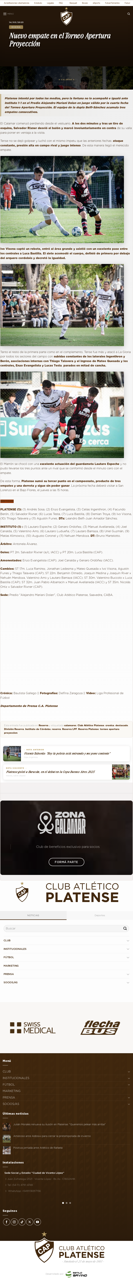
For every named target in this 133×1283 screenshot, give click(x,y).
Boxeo (85, 3)
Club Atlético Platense (91, 725)
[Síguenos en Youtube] (37, 1221)
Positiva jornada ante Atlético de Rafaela (38, 1147)
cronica (109, 725)
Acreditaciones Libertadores (16, 3)
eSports (96, 3)
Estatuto (38, 3)
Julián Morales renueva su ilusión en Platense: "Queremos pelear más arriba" (59, 1124)
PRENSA (9, 974)
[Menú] (8, 14)
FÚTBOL (9, 957)
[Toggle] (127, 940)
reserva (56, 729)
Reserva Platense (88, 729)
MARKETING (11, 965)
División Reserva (14, 729)
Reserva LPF (69, 729)
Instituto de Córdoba (38, 729)
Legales (50, 3)
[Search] (128, 14)
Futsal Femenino (112, 3)
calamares (70, 725)
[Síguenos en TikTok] (22, 1221)
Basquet (73, 3)
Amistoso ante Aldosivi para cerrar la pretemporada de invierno (52, 1136)
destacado (121, 725)
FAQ (61, 3)
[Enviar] (125, 928)
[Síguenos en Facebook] (6, 1221)
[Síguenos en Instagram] (14, 1221)
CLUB (7, 940)
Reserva (16, 27)
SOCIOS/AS (11, 982)
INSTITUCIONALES (15, 949)
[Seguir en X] (29, 1221)
